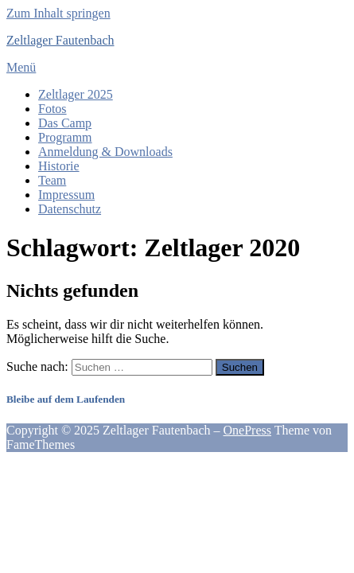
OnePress (247, 430)
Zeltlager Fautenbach (60, 40)
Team (52, 180)
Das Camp (64, 123)
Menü (21, 67)
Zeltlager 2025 (75, 94)
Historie (59, 166)
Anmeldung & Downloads (105, 151)
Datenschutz (69, 209)
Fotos (52, 108)
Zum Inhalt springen (58, 13)
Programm (65, 137)
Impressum (66, 194)
